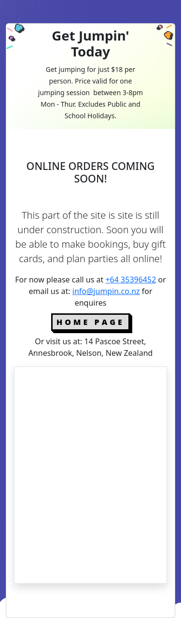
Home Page (90, 322)
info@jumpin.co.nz (106, 291)
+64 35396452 (130, 279)
